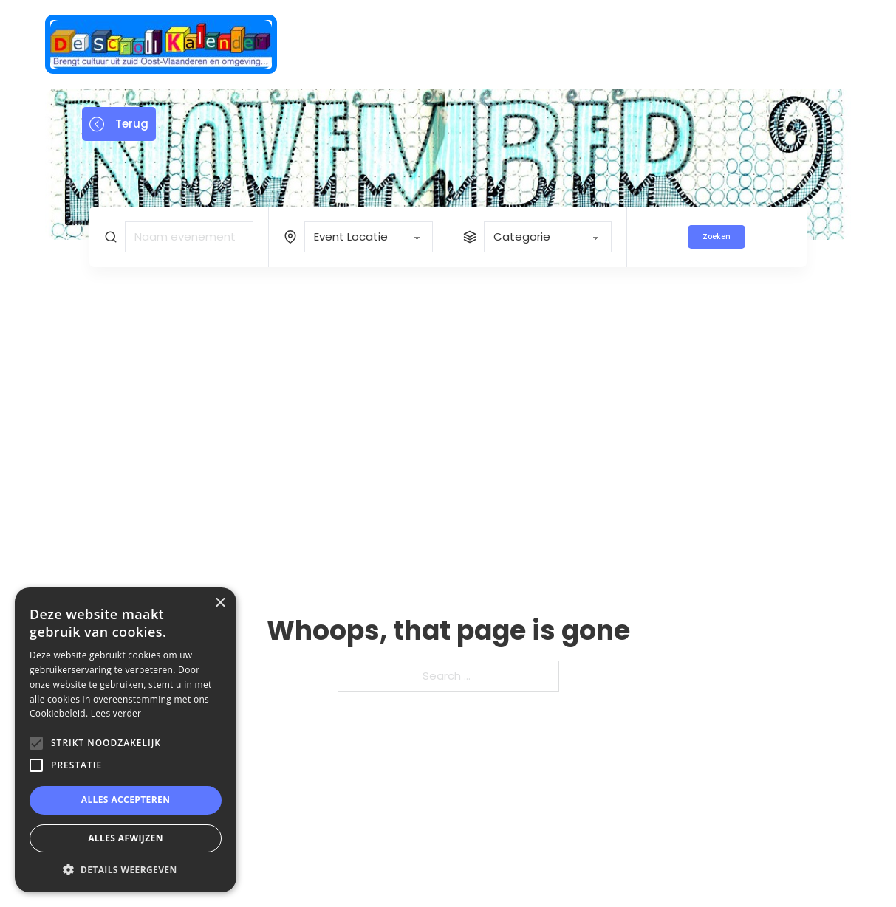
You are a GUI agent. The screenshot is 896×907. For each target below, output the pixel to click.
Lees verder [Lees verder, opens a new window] (116, 713)
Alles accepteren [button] (126, 799)
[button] (126, 869)
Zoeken (716, 236)
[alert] (125, 739)
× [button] (219, 603)
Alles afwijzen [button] (125, 838)
